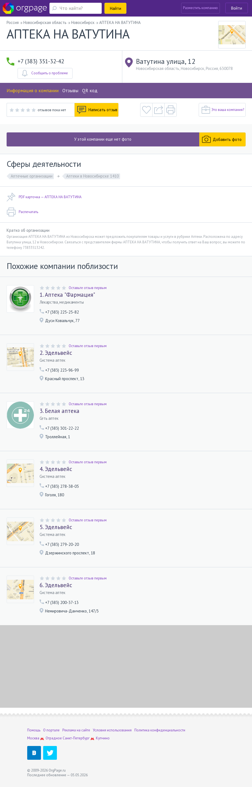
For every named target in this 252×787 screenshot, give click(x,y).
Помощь (33, 730)
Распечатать (22, 212)
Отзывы (70, 91)
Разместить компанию (200, 8)
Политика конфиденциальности (159, 730)
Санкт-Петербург (76, 738)
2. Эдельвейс (56, 353)
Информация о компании (33, 91)
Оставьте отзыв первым (88, 287)
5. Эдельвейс (56, 527)
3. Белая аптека (59, 411)
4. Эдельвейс (56, 469)
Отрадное (54, 738)
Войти (236, 8)
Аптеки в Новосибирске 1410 (92, 176)
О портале (51, 730)
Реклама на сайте (76, 730)
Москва (33, 738)
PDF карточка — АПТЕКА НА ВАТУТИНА (44, 197)
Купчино (103, 738)
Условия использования (112, 730)
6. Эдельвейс (56, 585)
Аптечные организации (31, 176)
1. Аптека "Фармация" (67, 295)
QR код (90, 91)
